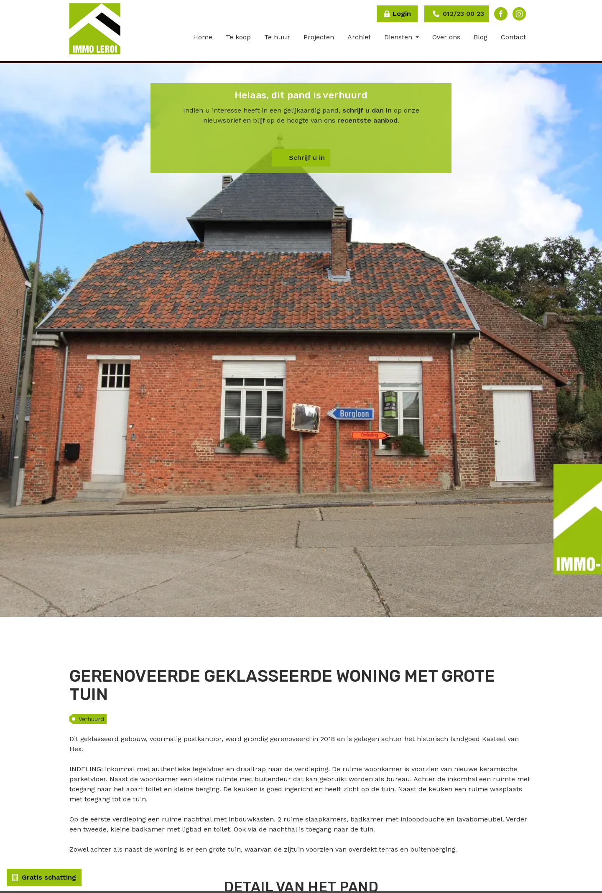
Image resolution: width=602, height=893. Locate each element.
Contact (513, 37)
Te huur (277, 37)
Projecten (319, 37)
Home (202, 37)
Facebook (501, 14)
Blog (480, 37)
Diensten (399, 37)
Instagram (519, 14)
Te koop (238, 37)
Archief (359, 37)
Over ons (446, 37)
